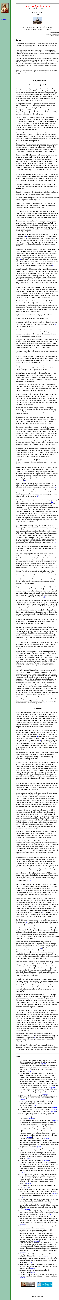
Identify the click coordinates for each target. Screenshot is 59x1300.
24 (37, 736)
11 (25, 388)
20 (55, 542)
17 (38, 496)
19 (25, 507)
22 (44, 597)
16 (55, 488)
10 (55, 324)
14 (33, 454)
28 (32, 906)
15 (24, 480)
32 (34, 1037)
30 (27, 922)
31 (41, 948)
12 (27, 431)
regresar (43, 1064)
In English (3, 19)
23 (45, 703)
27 (24, 890)
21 (34, 550)
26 (30, 880)
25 (40, 740)
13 (36, 433)
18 (52, 502)
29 (42, 912)
